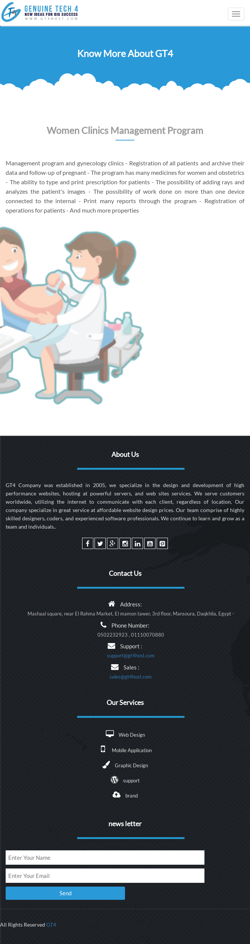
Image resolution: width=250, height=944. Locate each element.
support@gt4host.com (131, 655)
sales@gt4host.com (131, 677)
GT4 (51, 924)
